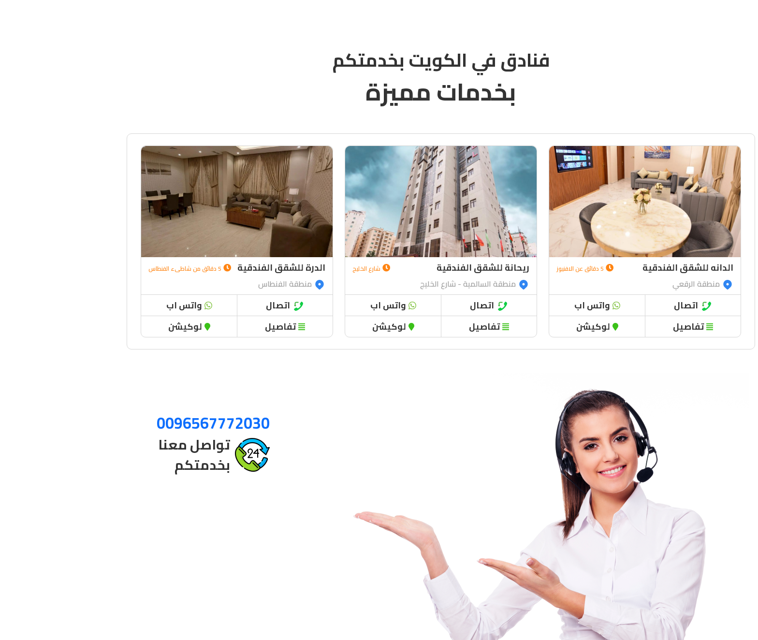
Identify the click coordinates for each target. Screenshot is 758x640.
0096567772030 (151, 422)
